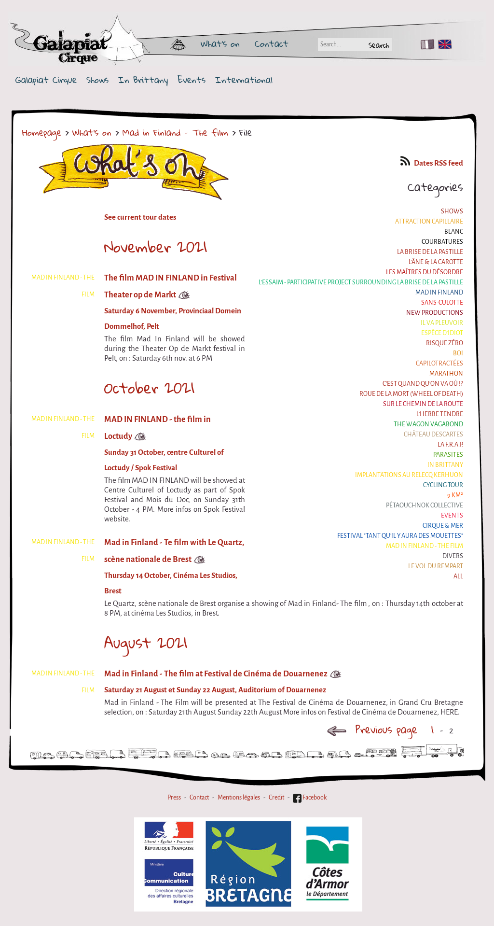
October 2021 (149, 388)
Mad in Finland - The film (175, 132)
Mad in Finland (439, 292)
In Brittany (143, 80)
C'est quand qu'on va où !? (423, 383)
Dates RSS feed (431, 163)
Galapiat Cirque (46, 80)
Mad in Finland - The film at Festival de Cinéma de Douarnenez (216, 673)
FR (425, 44)
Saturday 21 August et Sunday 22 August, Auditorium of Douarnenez (215, 690)
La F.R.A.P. (450, 444)
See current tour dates (140, 217)
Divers (452, 556)
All (458, 576)
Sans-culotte (442, 302)
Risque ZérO (444, 343)
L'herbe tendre (439, 414)
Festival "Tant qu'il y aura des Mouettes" (400, 536)
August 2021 (145, 643)
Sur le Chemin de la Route (423, 404)
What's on (220, 43)
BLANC (453, 231)
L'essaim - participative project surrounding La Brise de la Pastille (361, 282)
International (244, 80)
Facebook (310, 797)
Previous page (372, 729)
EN (443, 44)
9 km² (455, 495)
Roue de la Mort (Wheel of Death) (411, 394)
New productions (434, 312)
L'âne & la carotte (436, 262)
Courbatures (442, 242)
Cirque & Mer (443, 525)
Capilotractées (439, 363)
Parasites (448, 454)
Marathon (446, 373)
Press (174, 797)
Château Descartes (433, 434)
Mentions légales (239, 797)
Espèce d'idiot (442, 333)
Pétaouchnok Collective (424, 505)
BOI (458, 353)
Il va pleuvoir (442, 323)
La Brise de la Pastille (430, 252)
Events (192, 80)
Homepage (41, 132)
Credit (276, 797)
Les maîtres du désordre (424, 272)
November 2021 (155, 247)
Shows (97, 80)
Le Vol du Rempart (435, 566)
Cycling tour (443, 485)
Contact (271, 43)
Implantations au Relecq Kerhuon (409, 475)
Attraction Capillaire (429, 221)
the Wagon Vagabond (428, 424)
